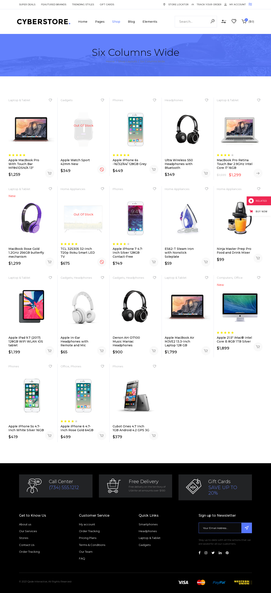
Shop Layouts (127, 61)
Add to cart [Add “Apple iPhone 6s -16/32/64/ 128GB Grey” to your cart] (153, 169)
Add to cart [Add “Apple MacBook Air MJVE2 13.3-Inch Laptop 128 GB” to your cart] (205, 350)
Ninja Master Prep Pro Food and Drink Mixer (234, 251)
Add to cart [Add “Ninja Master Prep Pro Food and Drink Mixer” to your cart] (258, 258)
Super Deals (27, 4)
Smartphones (148, 524)
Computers (224, 277)
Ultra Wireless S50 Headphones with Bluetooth (179, 164)
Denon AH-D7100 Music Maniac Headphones (126, 341)
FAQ (82, 558)
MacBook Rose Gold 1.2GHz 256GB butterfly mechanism (26, 252)
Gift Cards (107, 4)
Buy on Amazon (258, 173)
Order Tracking (29, 551)
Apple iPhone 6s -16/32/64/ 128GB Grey (130, 162)
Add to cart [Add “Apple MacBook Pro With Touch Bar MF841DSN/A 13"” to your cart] (49, 173)
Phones (118, 100)
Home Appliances (73, 189)
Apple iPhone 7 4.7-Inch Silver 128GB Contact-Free (128, 252)
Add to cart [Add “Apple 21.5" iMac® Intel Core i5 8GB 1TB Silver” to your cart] (258, 346)
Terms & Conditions (92, 545)
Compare (223, 21)
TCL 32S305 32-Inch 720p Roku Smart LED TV (78, 252)
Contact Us (26, 545)
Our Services (28, 531)
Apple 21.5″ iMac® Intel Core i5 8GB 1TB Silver (234, 339)
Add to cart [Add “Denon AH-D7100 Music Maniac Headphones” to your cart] (153, 350)
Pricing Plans (87, 538)
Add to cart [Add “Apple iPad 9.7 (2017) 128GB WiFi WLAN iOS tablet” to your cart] (49, 350)
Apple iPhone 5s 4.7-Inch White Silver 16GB (26, 428)
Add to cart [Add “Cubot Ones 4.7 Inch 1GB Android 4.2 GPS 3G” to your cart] (153, 435)
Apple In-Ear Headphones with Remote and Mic (74, 341)
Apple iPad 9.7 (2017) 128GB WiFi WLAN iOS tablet (25, 341)
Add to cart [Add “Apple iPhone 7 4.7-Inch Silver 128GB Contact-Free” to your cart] (153, 262)
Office (238, 277)
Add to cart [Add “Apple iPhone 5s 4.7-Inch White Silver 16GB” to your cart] (49, 435)
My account (87, 524)
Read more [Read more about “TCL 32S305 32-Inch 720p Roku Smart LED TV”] (101, 262)
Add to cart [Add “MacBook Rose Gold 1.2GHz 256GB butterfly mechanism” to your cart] (49, 262)
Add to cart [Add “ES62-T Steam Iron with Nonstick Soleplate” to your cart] (205, 262)
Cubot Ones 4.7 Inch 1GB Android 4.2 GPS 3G (131, 428)
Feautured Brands (53, 4)
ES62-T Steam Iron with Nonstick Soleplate (179, 252)
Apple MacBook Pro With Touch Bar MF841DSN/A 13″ (23, 164)
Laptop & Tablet (19, 100)
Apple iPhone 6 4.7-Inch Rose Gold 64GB (77, 428)
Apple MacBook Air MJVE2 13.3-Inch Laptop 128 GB (179, 341)
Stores (23, 538)
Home (110, 61)
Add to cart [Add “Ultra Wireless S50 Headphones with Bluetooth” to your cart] (205, 173)
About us (25, 524)
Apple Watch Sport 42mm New (75, 162)
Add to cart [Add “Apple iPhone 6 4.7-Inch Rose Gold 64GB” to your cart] (101, 435)
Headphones (174, 100)
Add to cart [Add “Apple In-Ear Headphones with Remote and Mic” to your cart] (101, 350)
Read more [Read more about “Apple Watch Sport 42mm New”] (101, 169)
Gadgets (66, 100)
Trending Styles (83, 4)
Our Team (86, 551)
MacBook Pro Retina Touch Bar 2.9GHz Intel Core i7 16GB (234, 164)
